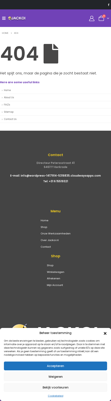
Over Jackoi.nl (50, 240)
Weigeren (55, 377)
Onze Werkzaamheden (56, 233)
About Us (9, 97)
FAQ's (7, 104)
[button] (105, 333)
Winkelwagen (55, 272)
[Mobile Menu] (5, 18)
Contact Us (10, 119)
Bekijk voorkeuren (56, 387)
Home (7, 90)
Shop (44, 227)
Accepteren (55, 366)
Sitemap (8, 111)
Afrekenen (53, 278)
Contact (46, 247)
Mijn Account (55, 285)
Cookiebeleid (55, 395)
